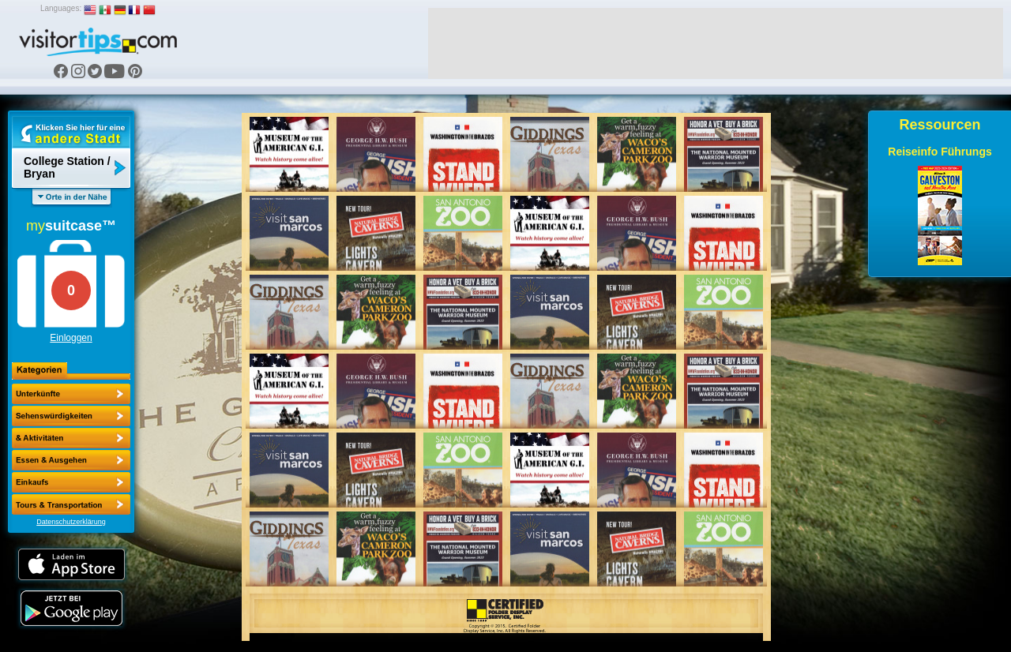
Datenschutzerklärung (71, 522)
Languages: (60, 8)
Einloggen (71, 337)
